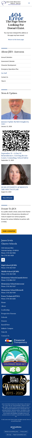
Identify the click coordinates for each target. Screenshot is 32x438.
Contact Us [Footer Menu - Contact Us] (5, 336)
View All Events (7, 198)
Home (3, 302)
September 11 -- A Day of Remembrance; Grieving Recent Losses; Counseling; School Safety (14, 155)
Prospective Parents (8, 313)
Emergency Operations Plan (12, 69)
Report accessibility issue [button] (19, 434)
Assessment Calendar (8, 61)
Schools (4, 317)
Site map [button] (9, 434)
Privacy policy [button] (23, 431)
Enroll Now (5, 325)
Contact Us (4, 77)
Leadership (5, 310)
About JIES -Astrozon (12, 52)
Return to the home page (16, 40)
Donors (4, 321)
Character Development (8, 65)
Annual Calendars (6, 57)
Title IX (3, 81)
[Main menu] (29, 3)
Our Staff (4, 73)
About (3, 306)
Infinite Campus (7, 328)
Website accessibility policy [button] (11, 431)
